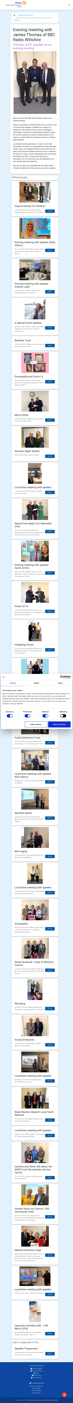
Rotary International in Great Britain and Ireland (42, 1400)
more (50, 211)
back (50, 1353)
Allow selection (36, 724)
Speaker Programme (25, 15)
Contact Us (36, 1375)
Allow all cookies (59, 724)
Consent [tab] (13, 683)
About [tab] (60, 683)
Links (36, 1373)
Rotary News (36, 1393)
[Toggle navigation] (69, 5)
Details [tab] (36, 683)
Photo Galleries (36, 1369)
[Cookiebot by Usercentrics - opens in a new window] (62, 677)
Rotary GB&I (36, 1388)
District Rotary (36, 1391)
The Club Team (36, 1371)
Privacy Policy (36, 1378)
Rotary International (36, 1386)
